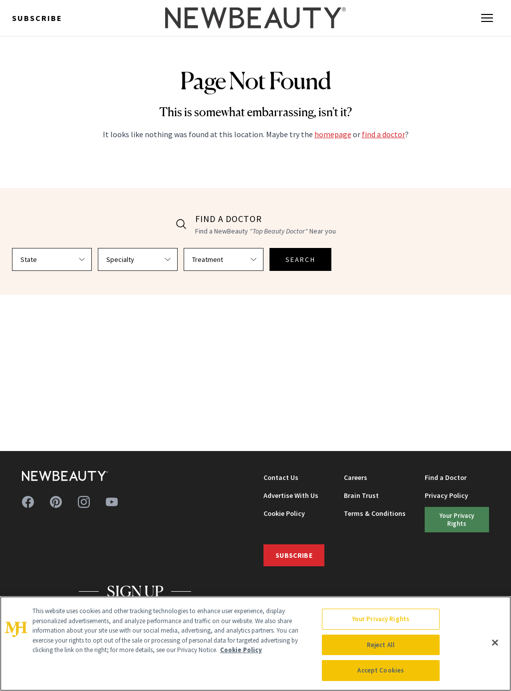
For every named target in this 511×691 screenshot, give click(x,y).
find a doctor (383, 134)
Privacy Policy (446, 495)
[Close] (495, 643)
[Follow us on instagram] (84, 502)
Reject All (381, 645)
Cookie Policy (284, 513)
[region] (255, 643)
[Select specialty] (138, 259)
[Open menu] (487, 18)
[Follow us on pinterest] (56, 502)
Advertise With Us (290, 495)
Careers (355, 477)
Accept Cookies (380, 670)
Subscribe (37, 18)
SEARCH (300, 259)
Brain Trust (361, 495)
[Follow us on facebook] (28, 502)
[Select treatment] (223, 259)
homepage (332, 134)
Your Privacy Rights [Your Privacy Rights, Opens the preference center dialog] (380, 619)
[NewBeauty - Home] (255, 17)
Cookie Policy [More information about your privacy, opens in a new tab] (241, 650)
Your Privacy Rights (457, 519)
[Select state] (52, 259)
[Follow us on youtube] (112, 502)
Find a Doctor (446, 477)
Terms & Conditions (375, 513)
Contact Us (280, 477)
